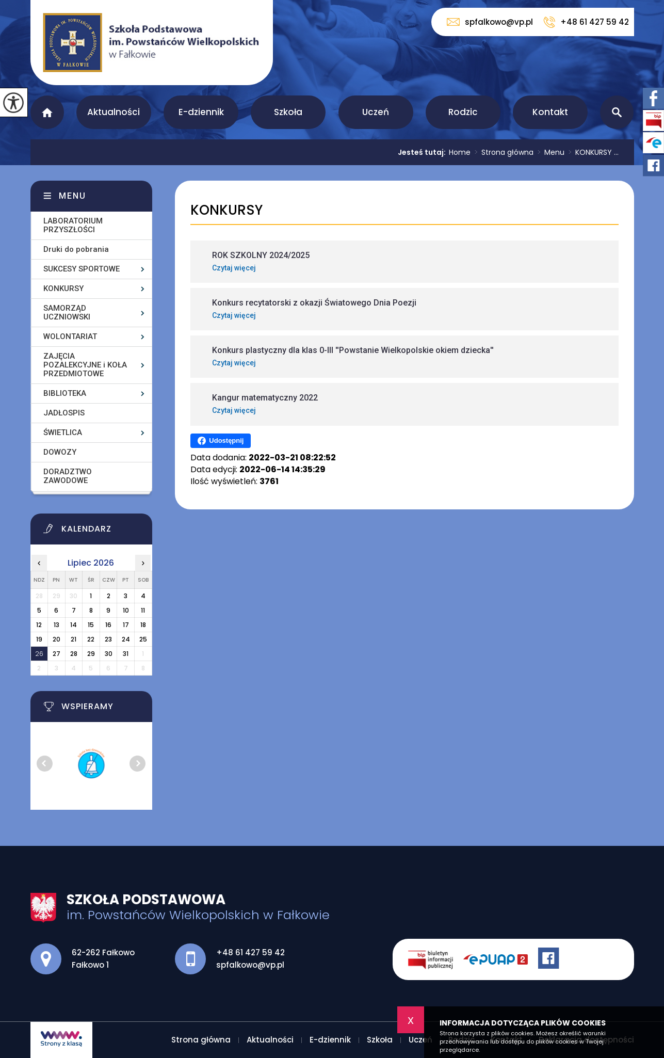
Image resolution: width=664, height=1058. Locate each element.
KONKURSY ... (591, 152)
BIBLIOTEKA (64, 393)
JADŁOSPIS (64, 413)
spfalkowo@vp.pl (490, 22)
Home (460, 152)
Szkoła (288, 112)
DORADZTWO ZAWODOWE (67, 476)
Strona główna (47, 112)
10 (126, 610)
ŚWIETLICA (62, 432)
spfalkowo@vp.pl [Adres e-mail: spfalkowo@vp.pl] (250, 964)
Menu (548, 152)
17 (126, 624)
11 (143, 610)
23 (108, 639)
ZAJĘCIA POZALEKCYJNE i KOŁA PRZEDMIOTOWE (85, 364)
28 (73, 653)
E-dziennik (201, 112)
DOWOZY (59, 452)
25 (143, 639)
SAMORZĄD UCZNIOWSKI (66, 312)
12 (39, 624)
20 (56, 639)
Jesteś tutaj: (423, 152)
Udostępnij (221, 441)
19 (39, 639)
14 (73, 624)
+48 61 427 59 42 (586, 22)
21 (73, 639)
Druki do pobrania (76, 249)
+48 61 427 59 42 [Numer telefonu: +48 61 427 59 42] (250, 952)
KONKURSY (226, 210)
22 (90, 639)
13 (56, 624)
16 (108, 624)
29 (91, 653)
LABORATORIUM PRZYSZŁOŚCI (73, 225)
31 (125, 653)
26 (39, 653)
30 (108, 653)
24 (126, 639)
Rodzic (463, 112)
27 (56, 653)
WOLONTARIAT (70, 336)
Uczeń (375, 112)
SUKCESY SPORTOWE (81, 269)
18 (143, 624)
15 (91, 624)
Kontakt (550, 112)
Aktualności (113, 112)
